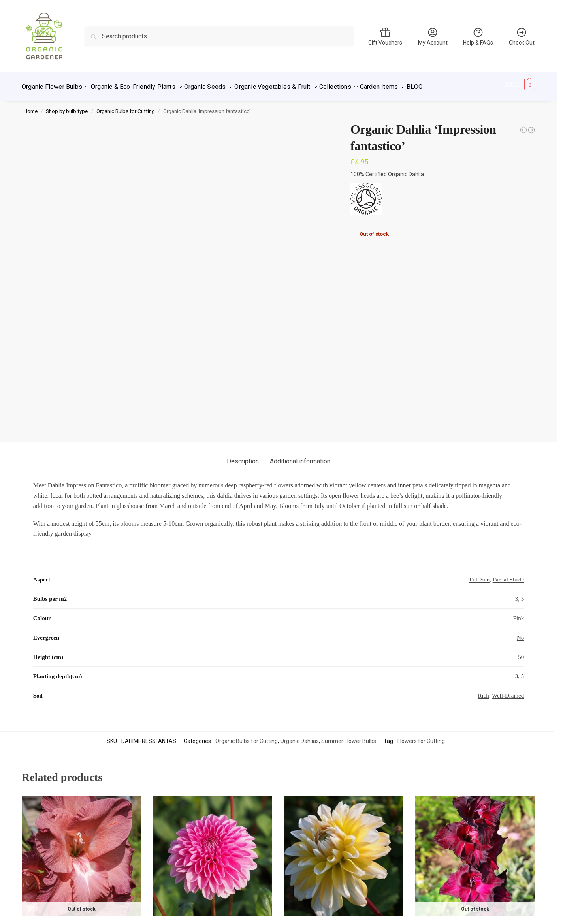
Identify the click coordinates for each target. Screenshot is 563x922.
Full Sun (479, 500)
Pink (518, 539)
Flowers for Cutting (421, 661)
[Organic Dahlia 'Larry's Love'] (531, 126)
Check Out (522, 36)
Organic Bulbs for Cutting (125, 106)
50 (521, 577)
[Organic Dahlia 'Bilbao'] (523, 126)
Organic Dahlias (299, 661)
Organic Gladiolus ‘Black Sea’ (475, 846)
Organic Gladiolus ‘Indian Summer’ (81, 846)
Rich (483, 616)
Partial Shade (508, 500)
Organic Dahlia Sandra (213, 846)
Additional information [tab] (300, 382)
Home (31, 106)
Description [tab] (243, 382)
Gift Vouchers (385, 36)
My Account (433, 36)
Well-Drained (508, 616)
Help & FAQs (478, 36)
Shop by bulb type (67, 106)
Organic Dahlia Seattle (344, 846)
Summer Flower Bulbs (348, 661)
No (520, 558)
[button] (520, 84)
